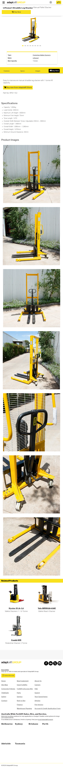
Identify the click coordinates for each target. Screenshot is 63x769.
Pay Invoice (39, 705)
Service (19, 697)
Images (37, 71)
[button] (59, 29)
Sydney (19, 723)
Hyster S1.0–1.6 (16, 608)
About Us (38, 681)
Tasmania (20, 743)
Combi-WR (16, 640)
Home (3, 681)
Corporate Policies (8, 689)
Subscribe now (8, 675)
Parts (19, 693)
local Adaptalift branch (45, 719)
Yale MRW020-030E (47, 608)
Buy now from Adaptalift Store (18, 87)
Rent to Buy (21, 701)
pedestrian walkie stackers (42, 55)
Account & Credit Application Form (48, 708)
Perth (45, 723)
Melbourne (7, 723)
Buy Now (16, 12)
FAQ (36, 689)
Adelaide (6, 743)
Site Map (4, 685)
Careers (37, 685)
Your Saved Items (41, 697)
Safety (3, 697)
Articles (37, 701)
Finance (20, 705)
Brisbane (33, 723)
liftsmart (36, 58)
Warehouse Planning (24, 708)
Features (6, 71)
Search (37, 693)
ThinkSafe (5, 693)
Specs (22, 71)
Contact (4, 701)
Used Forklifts (22, 685)
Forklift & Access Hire (25, 689)
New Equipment (23, 681)
